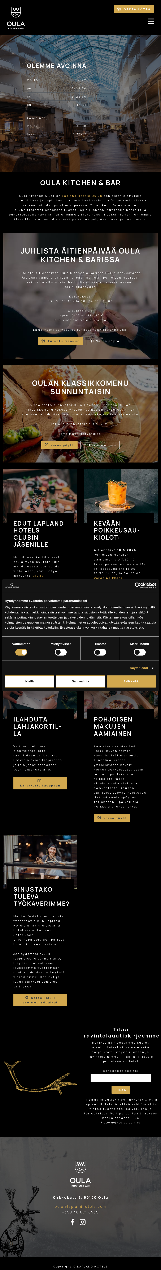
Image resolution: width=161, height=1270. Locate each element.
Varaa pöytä (134, 9)
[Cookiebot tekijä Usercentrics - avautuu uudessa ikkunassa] (137, 585)
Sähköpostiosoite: (121, 1070)
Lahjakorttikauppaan (40, 783)
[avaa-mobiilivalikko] (151, 21)
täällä (38, 576)
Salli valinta (80, 681)
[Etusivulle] (16, 17)
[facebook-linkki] (75, 1222)
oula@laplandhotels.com (80, 1206)
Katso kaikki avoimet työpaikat (40, 1000)
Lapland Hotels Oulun (82, 196)
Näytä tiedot (139, 668)
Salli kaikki (131, 681)
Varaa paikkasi (108, 578)
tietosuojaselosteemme (120, 1122)
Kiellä (29, 681)
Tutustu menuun (61, 341)
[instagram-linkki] (85, 1222)
